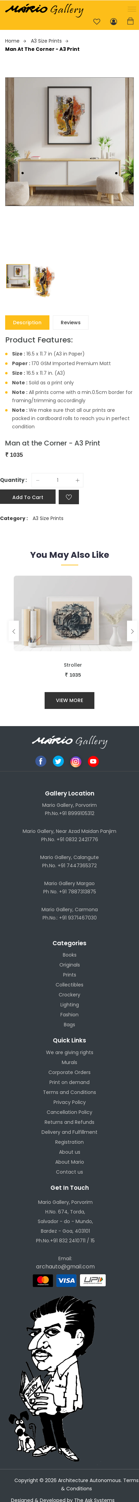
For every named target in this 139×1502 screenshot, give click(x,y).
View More (69, 700)
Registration (69, 1142)
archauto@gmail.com (65, 1267)
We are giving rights (69, 1052)
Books (70, 954)
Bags (69, 1024)
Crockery (69, 994)
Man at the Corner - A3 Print (42, 49)
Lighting (69, 1004)
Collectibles (69, 984)
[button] (131, 8)
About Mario (69, 1162)
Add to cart (27, 497)
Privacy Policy (70, 1102)
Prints (69, 974)
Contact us (69, 1171)
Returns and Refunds (69, 1122)
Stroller (73, 665)
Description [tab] (27, 322)
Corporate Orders (69, 1072)
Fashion (69, 1014)
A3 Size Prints (49, 40)
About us (69, 1152)
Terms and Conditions (69, 1092)
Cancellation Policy (69, 1112)
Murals (69, 1062)
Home (15, 40)
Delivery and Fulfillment (69, 1132)
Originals (69, 964)
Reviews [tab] (71, 322)
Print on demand (69, 1082)
